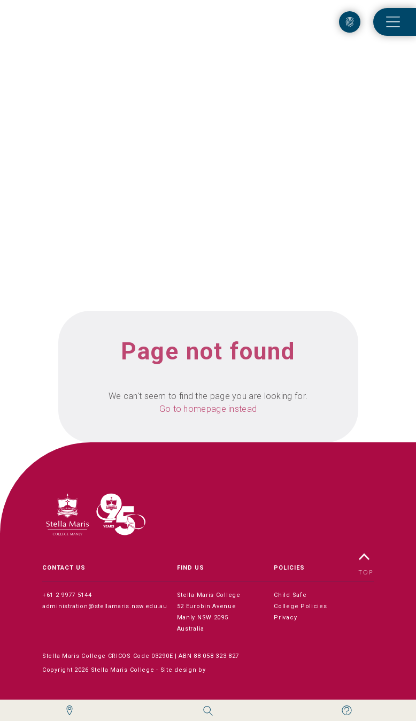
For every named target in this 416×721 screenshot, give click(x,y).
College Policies (300, 606)
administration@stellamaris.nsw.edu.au (104, 606)
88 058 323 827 (216, 656)
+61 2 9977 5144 (67, 595)
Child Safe (290, 595)
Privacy (285, 617)
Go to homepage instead (208, 409)
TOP (366, 564)
